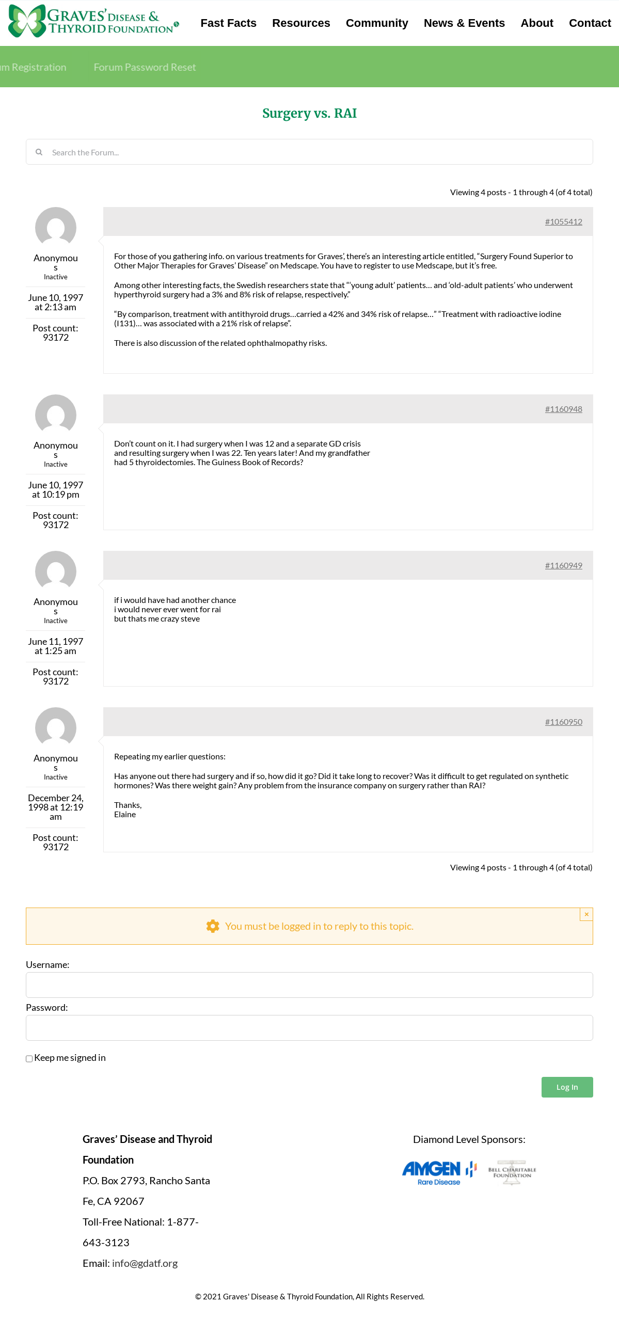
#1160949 (563, 565)
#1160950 (563, 721)
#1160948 (563, 409)
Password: (47, 1007)
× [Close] (586, 914)
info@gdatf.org (145, 1263)
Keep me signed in (70, 1057)
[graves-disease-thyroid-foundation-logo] (93, 8)
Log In (567, 1087)
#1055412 (563, 221)
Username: (48, 965)
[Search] (39, 152)
